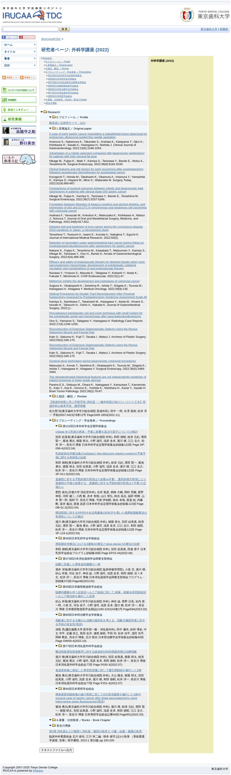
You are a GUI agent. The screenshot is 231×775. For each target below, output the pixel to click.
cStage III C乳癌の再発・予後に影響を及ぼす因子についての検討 (96, 431)
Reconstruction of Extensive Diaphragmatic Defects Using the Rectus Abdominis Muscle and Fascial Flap (93, 330)
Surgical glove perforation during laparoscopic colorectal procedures (92, 361)
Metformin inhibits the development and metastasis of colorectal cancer (94, 281)
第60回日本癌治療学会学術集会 (63, 89)
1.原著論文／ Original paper (59, 65)
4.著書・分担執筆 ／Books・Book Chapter (66, 99)
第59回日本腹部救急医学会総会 (63, 86)
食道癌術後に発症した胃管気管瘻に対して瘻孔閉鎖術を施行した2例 (98, 670)
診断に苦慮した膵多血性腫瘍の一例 (77, 564)
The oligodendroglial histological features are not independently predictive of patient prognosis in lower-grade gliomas (97, 378)
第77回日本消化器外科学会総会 (63, 93)
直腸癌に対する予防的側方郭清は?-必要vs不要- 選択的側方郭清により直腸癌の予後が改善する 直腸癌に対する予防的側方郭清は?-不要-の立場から (100, 483)
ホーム (8, 44)
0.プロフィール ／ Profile (58, 61)
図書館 (224, 29)
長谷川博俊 (51, 103)
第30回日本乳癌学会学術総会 (62, 79)
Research (47, 58)
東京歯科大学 (209, 29)
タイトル (9, 51)
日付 (7, 65)
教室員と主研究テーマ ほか (67, 123)
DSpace (38, 770)
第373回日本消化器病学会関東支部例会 (67, 82)
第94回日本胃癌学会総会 (60, 96)
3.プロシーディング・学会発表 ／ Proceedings (68, 72)
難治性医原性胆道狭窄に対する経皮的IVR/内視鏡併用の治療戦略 (96, 651)
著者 (7, 58)
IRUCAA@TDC (51, 39)
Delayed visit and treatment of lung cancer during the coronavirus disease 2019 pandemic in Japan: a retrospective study (96, 228)
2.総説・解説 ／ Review (57, 68)
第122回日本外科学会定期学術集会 (65, 75)
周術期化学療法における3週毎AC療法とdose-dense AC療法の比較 (97, 544)
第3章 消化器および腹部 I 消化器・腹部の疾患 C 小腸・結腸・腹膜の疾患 (95, 731)
